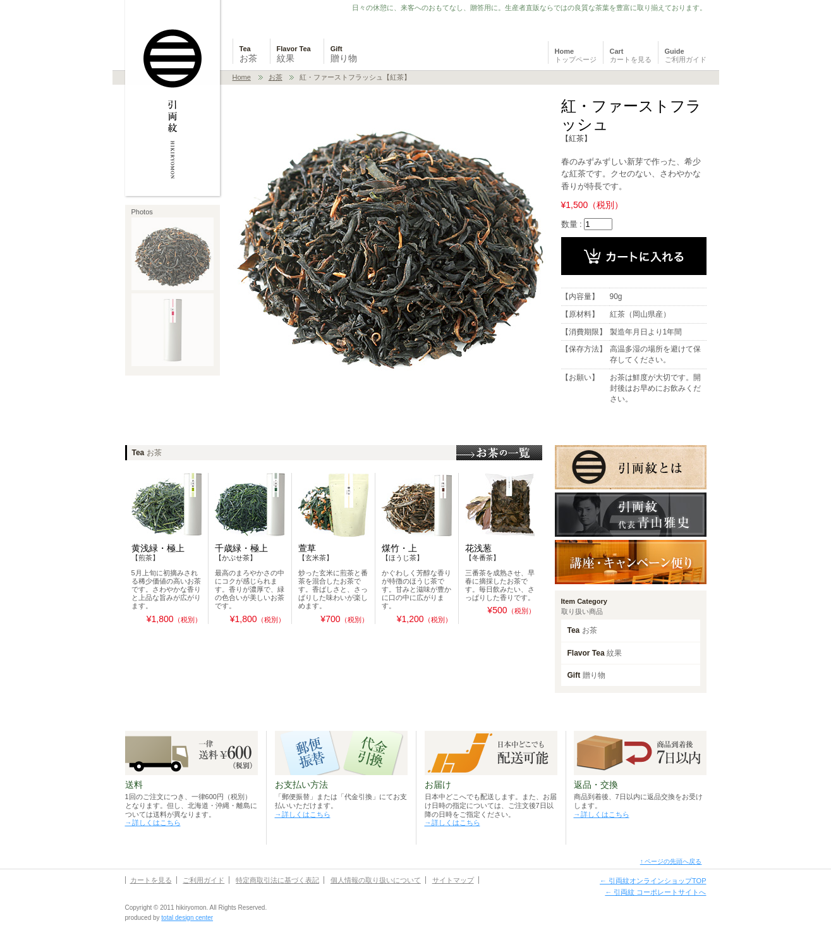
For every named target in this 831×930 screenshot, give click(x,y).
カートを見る (151, 880)
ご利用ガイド (203, 880)
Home (576, 55)
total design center (187, 917)
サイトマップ (453, 880)
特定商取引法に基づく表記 (277, 880)
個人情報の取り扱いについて (376, 880)
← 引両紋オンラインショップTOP (653, 880)
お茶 (275, 77)
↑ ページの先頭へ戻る (671, 861)
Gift (344, 54)
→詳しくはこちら (153, 822)
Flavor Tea (294, 54)
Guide (686, 55)
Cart (631, 55)
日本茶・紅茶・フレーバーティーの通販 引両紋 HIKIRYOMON (173, 99)
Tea (248, 54)
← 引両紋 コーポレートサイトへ (655, 892)
